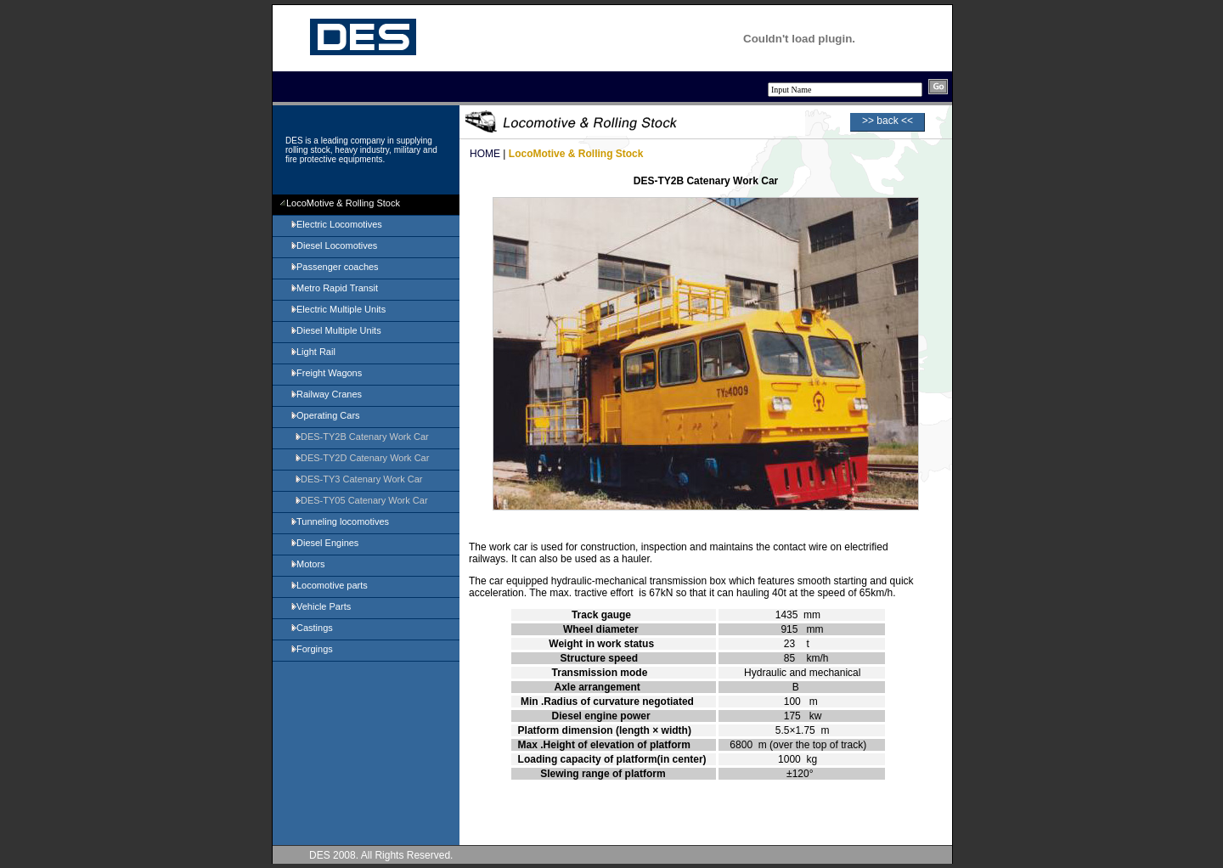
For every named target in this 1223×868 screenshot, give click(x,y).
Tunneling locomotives (339, 521)
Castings (311, 628)
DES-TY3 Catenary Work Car (358, 479)
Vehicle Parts (320, 606)
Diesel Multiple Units (335, 330)
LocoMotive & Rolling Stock (339, 203)
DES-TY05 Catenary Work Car (361, 500)
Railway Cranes (326, 394)
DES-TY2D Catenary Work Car (361, 458)
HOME (485, 154)
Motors (307, 564)
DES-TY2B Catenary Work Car (361, 436)
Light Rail (312, 352)
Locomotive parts (329, 585)
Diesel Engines (324, 543)
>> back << (887, 121)
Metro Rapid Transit (334, 288)
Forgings (311, 649)
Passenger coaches (334, 267)
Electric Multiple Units (338, 309)
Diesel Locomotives (333, 245)
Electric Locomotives (336, 224)
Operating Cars (325, 415)
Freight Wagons (326, 373)
